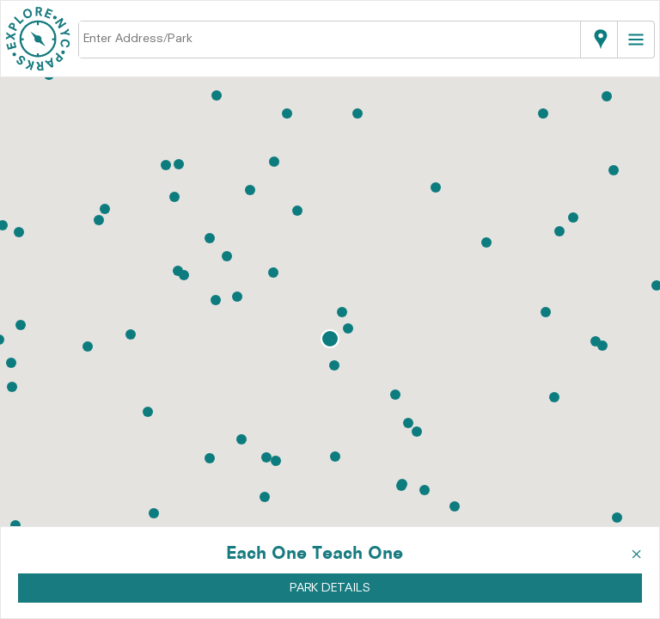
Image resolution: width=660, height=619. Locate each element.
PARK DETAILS (330, 588)
